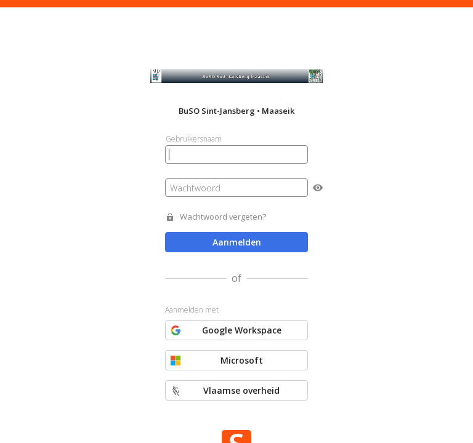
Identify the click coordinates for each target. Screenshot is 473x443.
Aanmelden (236, 242)
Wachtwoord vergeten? (223, 217)
